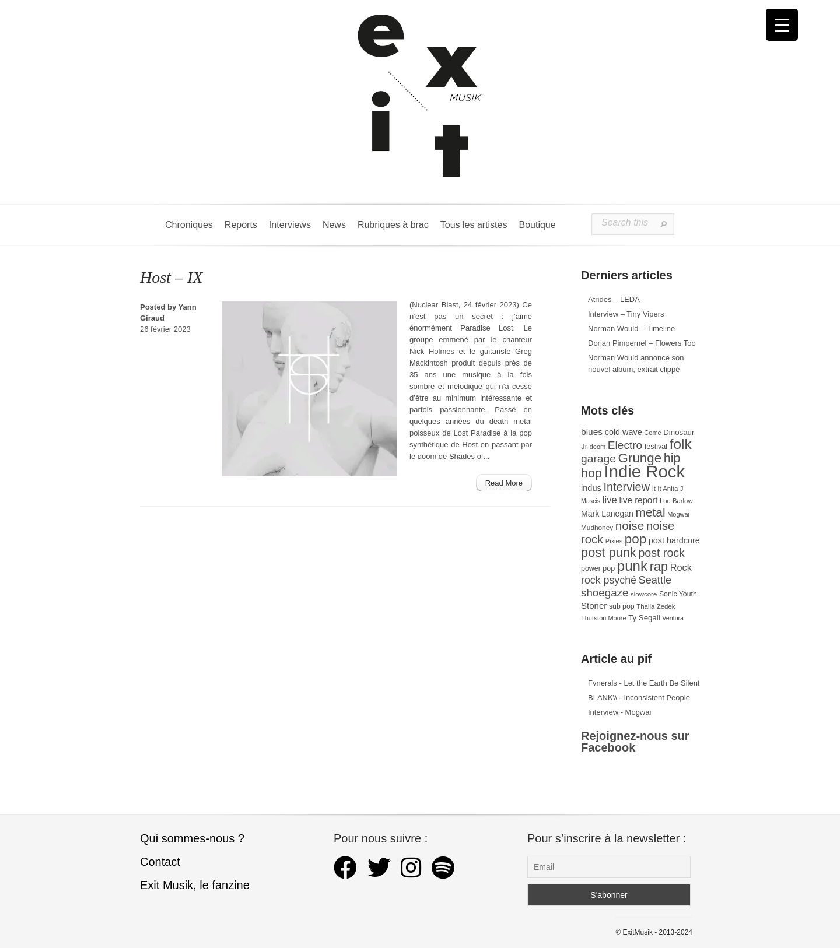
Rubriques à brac (393, 225)
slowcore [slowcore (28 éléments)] (644, 594)
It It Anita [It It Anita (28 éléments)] (665, 488)
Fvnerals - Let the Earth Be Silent (643, 683)
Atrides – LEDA (614, 299)
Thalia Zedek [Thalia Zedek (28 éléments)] (655, 606)
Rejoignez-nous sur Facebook (635, 741)
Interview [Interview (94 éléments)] (626, 486)
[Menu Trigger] (782, 25)
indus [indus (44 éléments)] (591, 488)
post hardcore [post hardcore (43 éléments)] (674, 540)
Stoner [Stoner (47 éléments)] (594, 605)
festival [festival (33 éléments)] (656, 447)
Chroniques (189, 225)
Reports (241, 225)
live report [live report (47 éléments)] (638, 500)
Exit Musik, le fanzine (195, 885)
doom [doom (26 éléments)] (598, 446)
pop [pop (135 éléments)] (635, 539)
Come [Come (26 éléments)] (652, 432)
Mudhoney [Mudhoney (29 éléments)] (597, 528)
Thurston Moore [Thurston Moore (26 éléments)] (603, 618)
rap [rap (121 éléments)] (659, 566)
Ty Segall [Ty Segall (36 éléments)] (644, 617)
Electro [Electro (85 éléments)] (625, 445)
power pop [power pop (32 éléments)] (598, 568)
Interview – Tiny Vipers (626, 314)
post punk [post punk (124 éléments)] (608, 552)
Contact (160, 861)
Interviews (290, 225)
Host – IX (171, 277)
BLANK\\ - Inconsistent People (639, 697)
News (334, 225)
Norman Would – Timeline (631, 328)
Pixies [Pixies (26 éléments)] (614, 541)
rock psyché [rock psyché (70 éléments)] (608, 580)
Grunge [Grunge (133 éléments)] (640, 458)
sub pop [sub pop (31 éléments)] (622, 606)
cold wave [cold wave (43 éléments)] (623, 432)
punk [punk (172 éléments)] (632, 566)
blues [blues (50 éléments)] (592, 432)
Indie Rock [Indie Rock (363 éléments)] (644, 471)
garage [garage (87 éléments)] (598, 458)
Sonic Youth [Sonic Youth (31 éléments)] (678, 594)
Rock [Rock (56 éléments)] (681, 567)
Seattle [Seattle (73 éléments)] (655, 580)
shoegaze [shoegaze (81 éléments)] (604, 593)
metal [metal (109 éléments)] (651, 512)
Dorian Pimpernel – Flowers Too (642, 343)
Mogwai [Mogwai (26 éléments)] (678, 514)
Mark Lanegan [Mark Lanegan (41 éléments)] (607, 513)
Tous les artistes (474, 225)
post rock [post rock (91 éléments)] (661, 552)
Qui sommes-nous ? (192, 838)
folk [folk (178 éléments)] (681, 444)
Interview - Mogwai (619, 712)
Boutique (537, 225)
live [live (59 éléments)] (610, 499)
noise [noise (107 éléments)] (630, 525)
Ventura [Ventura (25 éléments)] (673, 618)
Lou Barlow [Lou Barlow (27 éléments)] (676, 500)
